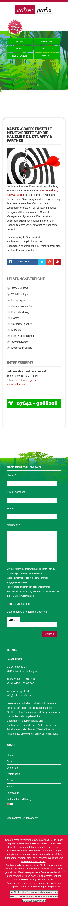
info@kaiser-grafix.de (27, 380)
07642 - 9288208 (37, 403)
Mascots (16, 329)
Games (15, 318)
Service (11, 780)
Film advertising (20, 312)
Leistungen (47, 48)
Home (19, 41)
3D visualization (20, 341)
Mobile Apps (18, 300)
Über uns (46, 41)
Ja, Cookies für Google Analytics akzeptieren (34, 892)
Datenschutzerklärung (23, 596)
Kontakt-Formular (16, 384)
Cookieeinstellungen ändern (22, 817)
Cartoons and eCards (23, 306)
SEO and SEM (19, 288)
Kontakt (47, 56)
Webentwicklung (46, 725)
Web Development (21, 294)
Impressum (13, 792)
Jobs (9, 761)
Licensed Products (21, 347)
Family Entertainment (23, 335)
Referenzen (19, 56)
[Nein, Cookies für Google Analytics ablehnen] (63, 871)
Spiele (24, 733)
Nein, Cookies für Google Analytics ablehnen (34, 896)
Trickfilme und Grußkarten (21, 729)
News (19, 48)
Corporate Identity (21, 324)
